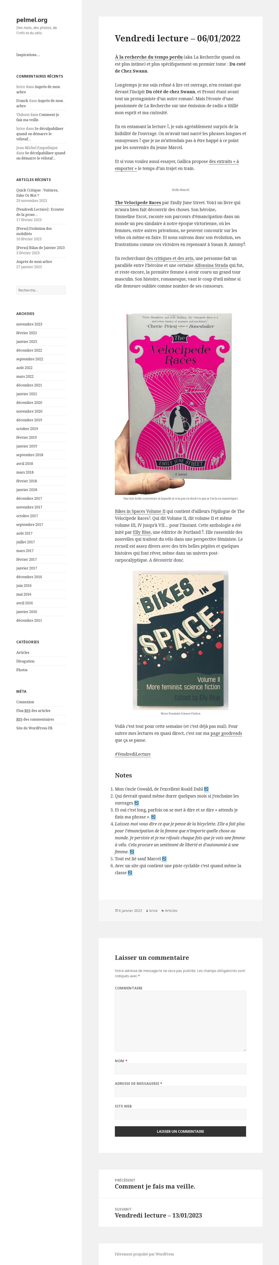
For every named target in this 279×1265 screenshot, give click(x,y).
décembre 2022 (29, 350)
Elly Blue (142, 532)
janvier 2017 (26, 568)
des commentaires (35, 719)
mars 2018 (25, 472)
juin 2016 (24, 585)
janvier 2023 (26, 341)
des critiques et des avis (169, 258)
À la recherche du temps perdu (149, 57)
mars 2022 (25, 376)
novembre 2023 (29, 324)
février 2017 (26, 559)
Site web (123, 1106)
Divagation (25, 661)
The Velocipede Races (138, 202)
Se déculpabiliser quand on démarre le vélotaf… (39, 133)
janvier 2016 (26, 611)
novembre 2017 (29, 507)
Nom (121, 1060)
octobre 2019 (27, 428)
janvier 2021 (26, 393)
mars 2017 (25, 550)
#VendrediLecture (133, 754)
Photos (21, 669)
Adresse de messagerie (138, 1083)
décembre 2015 (29, 620)
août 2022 (24, 367)
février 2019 (26, 437)
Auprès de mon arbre (34, 261)
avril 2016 (24, 603)
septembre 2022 (29, 359)
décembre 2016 (29, 576)
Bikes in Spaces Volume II (140, 511)
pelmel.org (32, 20)
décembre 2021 (29, 385)
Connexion (25, 701)
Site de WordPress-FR (34, 728)
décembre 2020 (29, 402)
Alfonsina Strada (211, 265)
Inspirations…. (28, 54)
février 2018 (26, 481)
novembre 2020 (29, 411)
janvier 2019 (26, 446)
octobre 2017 (27, 515)
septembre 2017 (29, 524)
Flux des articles (33, 710)
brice (153, 910)
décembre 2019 (29, 420)
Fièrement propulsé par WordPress (144, 1254)
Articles (22, 652)
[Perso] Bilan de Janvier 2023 (40, 247)
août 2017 (24, 533)
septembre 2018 (29, 454)
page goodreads (226, 733)
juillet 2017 (25, 542)
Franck (22, 100)
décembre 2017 (29, 498)
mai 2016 (23, 594)
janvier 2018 (26, 489)
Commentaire (129, 988)
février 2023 (26, 332)
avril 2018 (24, 463)
